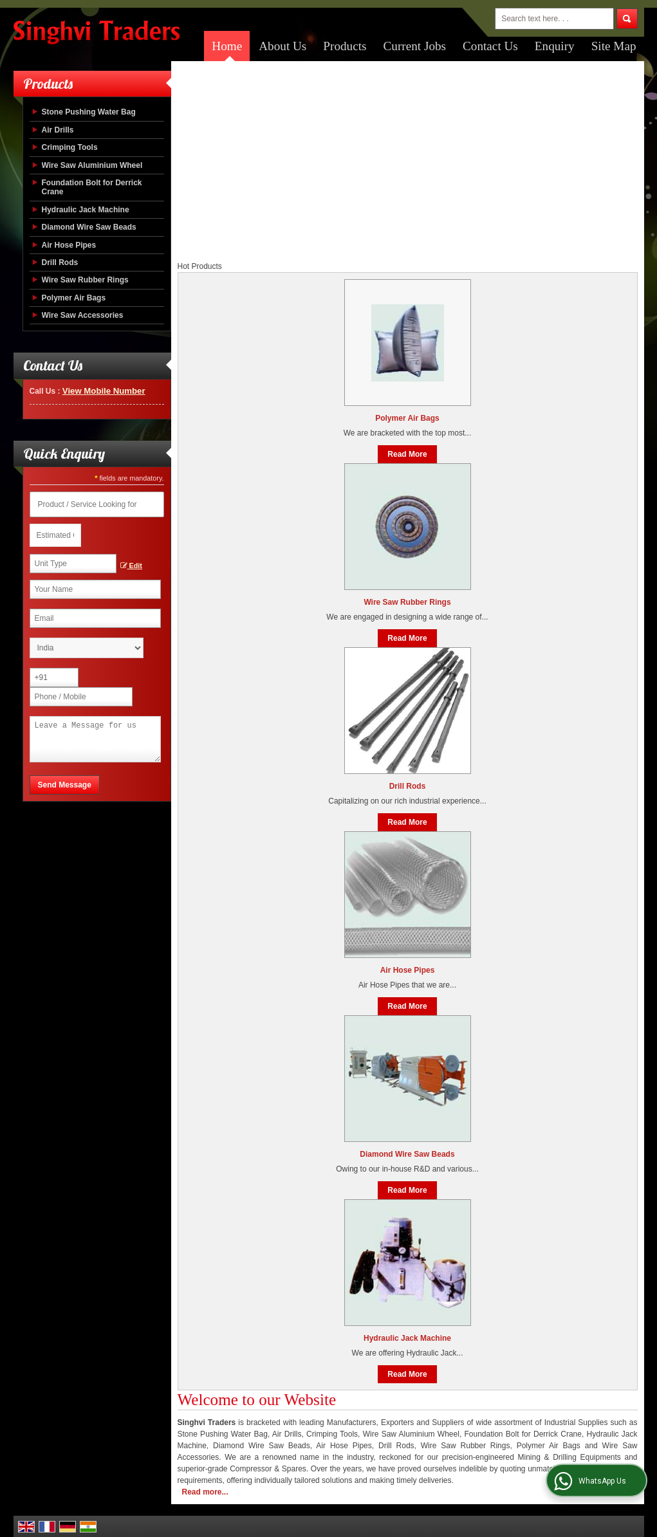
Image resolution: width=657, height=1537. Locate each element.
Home (227, 46)
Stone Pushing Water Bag (89, 111)
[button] (103, 391)
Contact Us (490, 46)
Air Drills (58, 129)
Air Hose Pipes (69, 245)
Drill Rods (60, 262)
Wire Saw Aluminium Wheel (92, 165)
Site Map (613, 46)
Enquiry (555, 46)
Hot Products (200, 266)
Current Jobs (415, 46)
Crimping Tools (70, 147)
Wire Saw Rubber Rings (85, 279)
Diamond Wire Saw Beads (89, 227)
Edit (131, 566)
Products (344, 46)
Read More (407, 454)
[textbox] (73, 563)
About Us (282, 46)
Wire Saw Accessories (83, 315)
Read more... (205, 1491)
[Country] (87, 648)
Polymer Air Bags (74, 297)
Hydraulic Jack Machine (85, 209)
